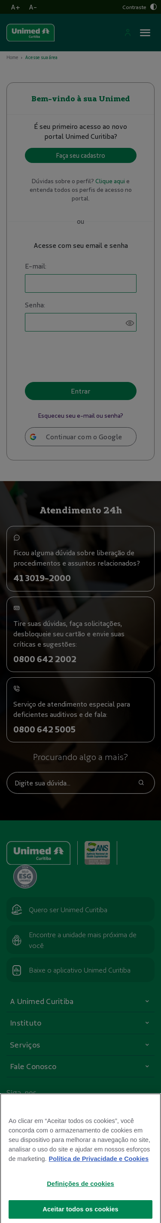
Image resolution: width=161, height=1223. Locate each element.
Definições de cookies (80, 1190)
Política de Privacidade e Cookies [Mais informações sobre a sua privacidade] (99, 1165)
